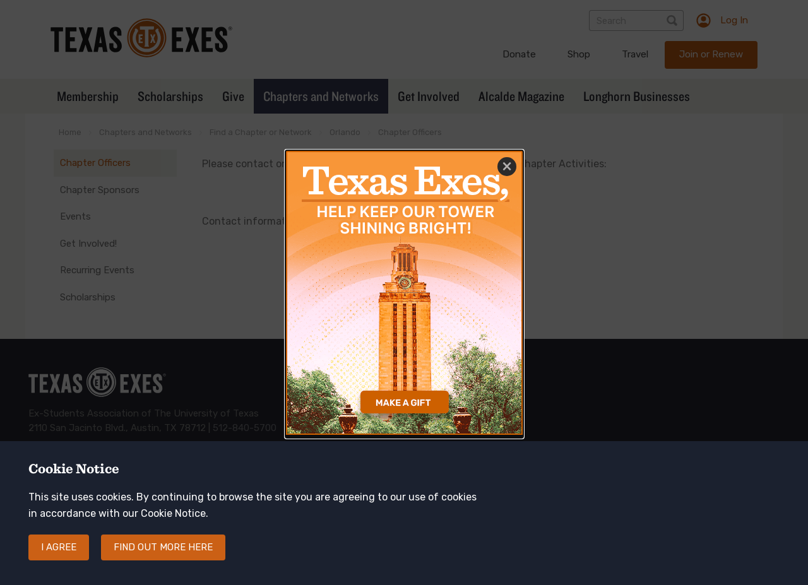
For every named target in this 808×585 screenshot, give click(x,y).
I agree (58, 547)
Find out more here (163, 547)
